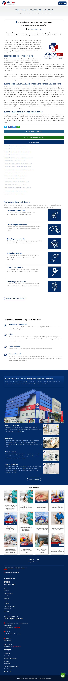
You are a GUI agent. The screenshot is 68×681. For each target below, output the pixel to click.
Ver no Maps (17, 627)
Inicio (5, 588)
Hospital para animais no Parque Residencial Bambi (26, 507)
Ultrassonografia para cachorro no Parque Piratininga (10, 550)
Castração (7, 656)
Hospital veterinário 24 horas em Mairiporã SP (26, 529)
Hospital (6, 596)
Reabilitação (7, 671)
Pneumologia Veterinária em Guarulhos (17, 182)
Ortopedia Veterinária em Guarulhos (16, 191)
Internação (7, 663)
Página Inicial (21, 13)
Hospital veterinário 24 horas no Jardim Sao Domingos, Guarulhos (11, 508)
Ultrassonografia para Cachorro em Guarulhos (19, 170)
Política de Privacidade (11, 616)
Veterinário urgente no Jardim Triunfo (42, 529)
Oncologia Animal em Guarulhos (14, 194)
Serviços (6, 590)
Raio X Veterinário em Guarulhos (14, 179)
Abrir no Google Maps (34, 29)
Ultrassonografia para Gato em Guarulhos (18, 166)
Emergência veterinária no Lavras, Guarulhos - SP (10, 529)
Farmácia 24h (8, 669)
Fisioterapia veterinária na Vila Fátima (26, 550)
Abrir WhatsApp (17, 646)
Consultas (7, 653)
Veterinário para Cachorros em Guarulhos (18, 152)
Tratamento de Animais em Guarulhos (16, 176)
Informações (30, 13)
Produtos (6, 601)
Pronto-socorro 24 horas (11, 666)
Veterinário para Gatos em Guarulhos (16, 149)
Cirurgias (6, 661)
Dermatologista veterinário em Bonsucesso (42, 507)
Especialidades (8, 593)
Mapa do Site (8, 614)
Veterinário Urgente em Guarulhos (15, 146)
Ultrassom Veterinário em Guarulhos (16, 173)
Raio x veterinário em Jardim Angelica (42, 550)
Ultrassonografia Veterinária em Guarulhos (18, 164)
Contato (6, 603)
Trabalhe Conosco (9, 606)
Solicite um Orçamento (34, 131)
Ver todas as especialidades (15, 298)
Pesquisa (6, 611)
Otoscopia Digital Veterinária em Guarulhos (18, 187)
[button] (62, 3)
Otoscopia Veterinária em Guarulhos (16, 185)
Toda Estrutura (34, 479)
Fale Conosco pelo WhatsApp (34, 137)
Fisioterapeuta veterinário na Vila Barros (57, 507)
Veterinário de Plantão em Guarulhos (16, 155)
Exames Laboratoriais (10, 658)
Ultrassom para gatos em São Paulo (57, 550)
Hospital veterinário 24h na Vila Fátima (57, 529)
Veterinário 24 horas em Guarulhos (15, 161)
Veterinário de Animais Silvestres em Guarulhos (19, 158)
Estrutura (6, 598)
